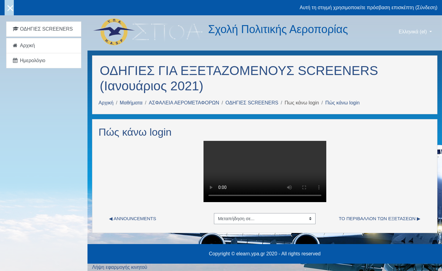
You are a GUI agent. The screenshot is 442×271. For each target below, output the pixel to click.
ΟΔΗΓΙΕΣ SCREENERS (252, 102)
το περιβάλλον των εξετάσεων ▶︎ (380, 218)
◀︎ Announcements (132, 218)
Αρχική (106, 102)
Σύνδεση (426, 7)
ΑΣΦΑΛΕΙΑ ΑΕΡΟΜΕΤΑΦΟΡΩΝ (184, 102)
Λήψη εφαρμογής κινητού (119, 267)
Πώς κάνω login (342, 102)
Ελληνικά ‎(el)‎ (413, 31)
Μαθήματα (131, 102)
